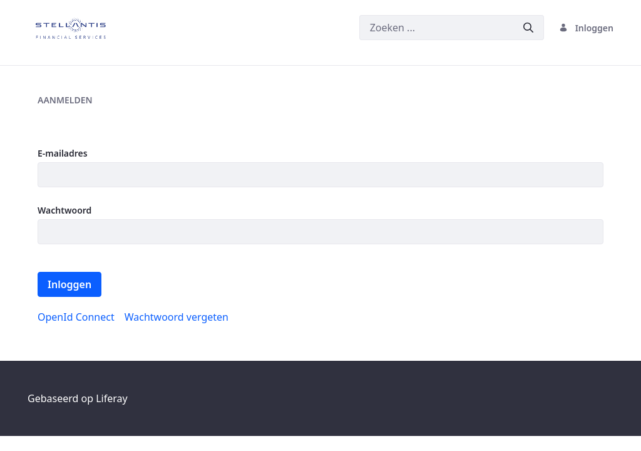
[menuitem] (76, 317)
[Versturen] (528, 28)
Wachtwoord (64, 210)
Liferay (111, 398)
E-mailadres (63, 153)
